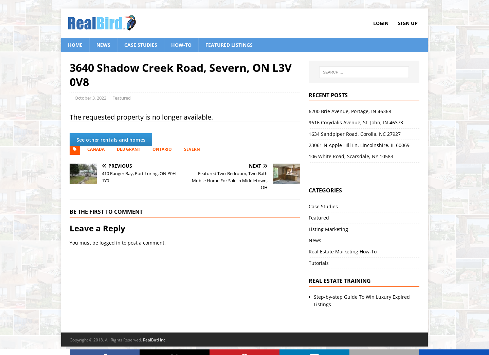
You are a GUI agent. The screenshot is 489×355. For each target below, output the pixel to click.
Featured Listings (229, 45)
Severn (192, 149)
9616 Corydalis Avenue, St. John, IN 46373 (356, 122)
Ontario (162, 149)
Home (75, 45)
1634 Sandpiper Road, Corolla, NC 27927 (355, 134)
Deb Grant (128, 149)
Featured (121, 98)
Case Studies (140, 45)
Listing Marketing (328, 229)
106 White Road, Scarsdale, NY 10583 (351, 156)
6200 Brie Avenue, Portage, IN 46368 (350, 111)
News (103, 45)
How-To (181, 45)
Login (380, 23)
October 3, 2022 (90, 98)
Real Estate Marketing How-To (343, 251)
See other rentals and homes (110, 140)
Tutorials (319, 263)
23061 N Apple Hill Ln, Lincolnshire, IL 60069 (359, 145)
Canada (96, 149)
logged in (110, 242)
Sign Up (408, 23)
